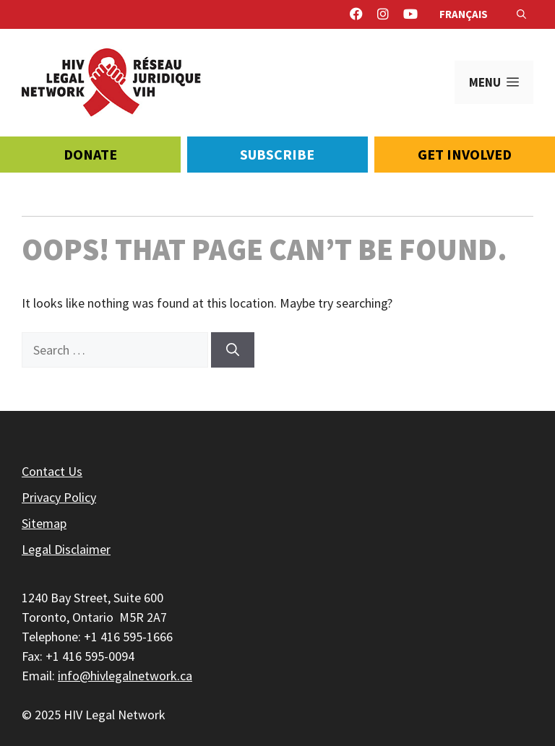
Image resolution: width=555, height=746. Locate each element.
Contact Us (52, 471)
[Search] (232, 350)
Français (463, 14)
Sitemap (44, 523)
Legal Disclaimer (66, 549)
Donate (90, 154)
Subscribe (277, 154)
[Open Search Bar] (521, 14)
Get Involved (465, 154)
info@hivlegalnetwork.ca (125, 675)
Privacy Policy (59, 497)
